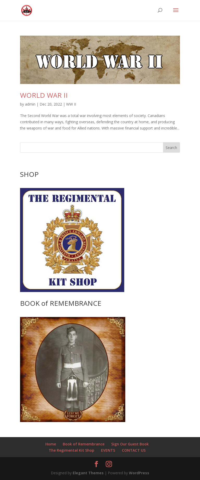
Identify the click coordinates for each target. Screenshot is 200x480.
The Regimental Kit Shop (71, 450)
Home (50, 444)
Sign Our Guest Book (130, 444)
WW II (71, 104)
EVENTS (108, 450)
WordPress (139, 472)
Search (171, 147)
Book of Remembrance (83, 444)
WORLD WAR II (44, 95)
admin (30, 104)
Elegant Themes (88, 472)
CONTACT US (134, 450)
